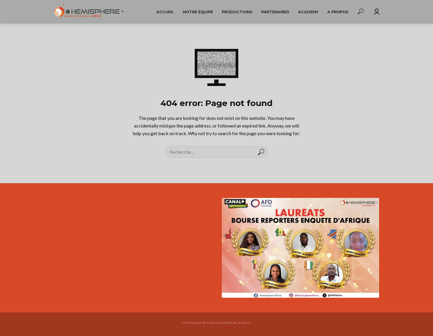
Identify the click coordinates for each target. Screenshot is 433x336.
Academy (308, 11)
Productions (237, 11)
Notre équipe (198, 11)
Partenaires (275, 11)
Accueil (165, 11)
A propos (337, 11)
